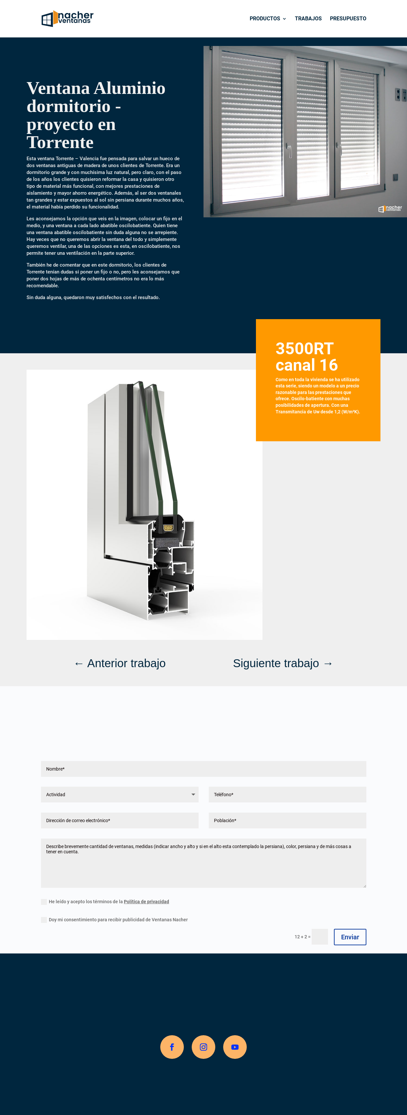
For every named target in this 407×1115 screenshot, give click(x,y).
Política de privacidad (146, 901)
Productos (265, 19)
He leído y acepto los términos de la (105, 902)
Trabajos (308, 19)
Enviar (350, 937)
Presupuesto (348, 19)
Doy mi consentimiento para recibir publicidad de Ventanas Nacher (114, 920)
